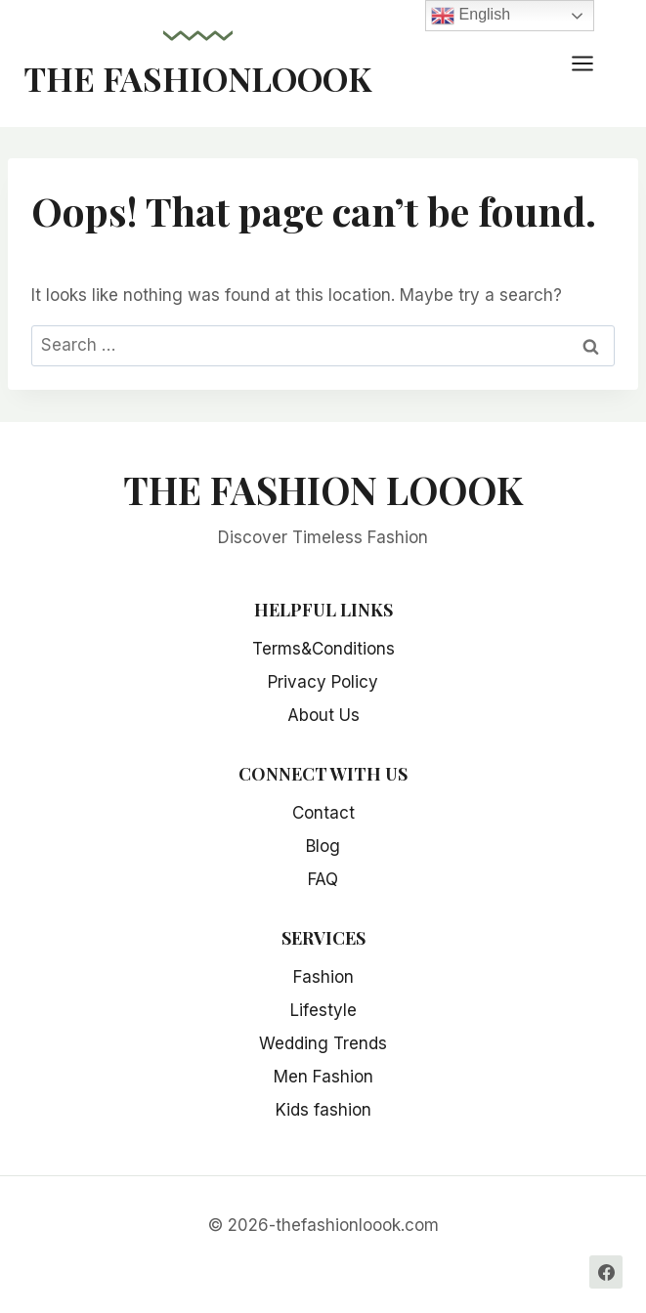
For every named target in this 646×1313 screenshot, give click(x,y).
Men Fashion (323, 1076)
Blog (323, 846)
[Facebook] (606, 1272)
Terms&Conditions (323, 648)
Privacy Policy (323, 682)
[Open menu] (592, 63)
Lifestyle (323, 1010)
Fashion (323, 977)
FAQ (323, 879)
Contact (323, 813)
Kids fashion (323, 1110)
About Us (323, 715)
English (470, 15)
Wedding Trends (323, 1043)
